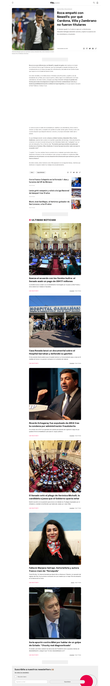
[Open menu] (12, 2)
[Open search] (93, 2)
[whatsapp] (84, 48)
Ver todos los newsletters (22, 672)
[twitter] (90, 48)
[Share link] (96, 48)
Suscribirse (67, 682)
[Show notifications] (97, 2)
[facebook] (87, 48)
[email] (93, 48)
